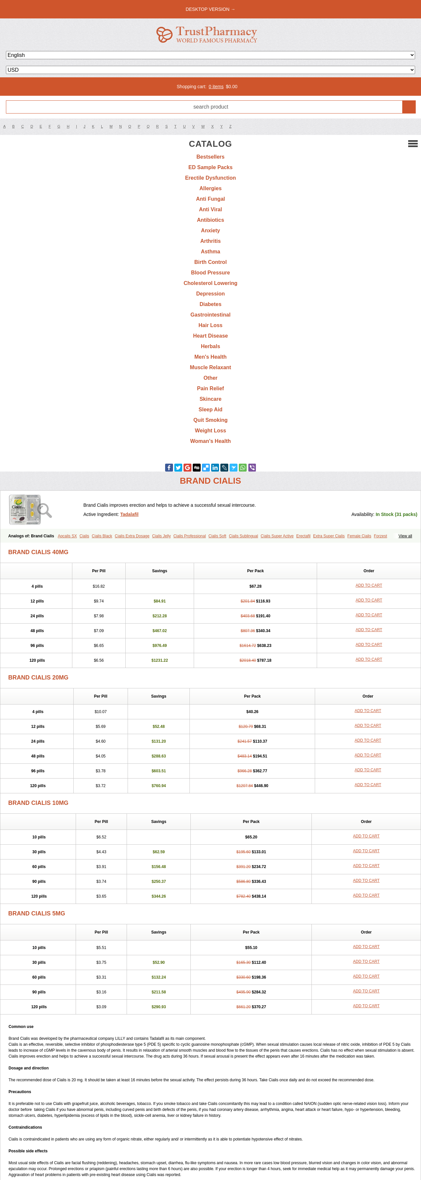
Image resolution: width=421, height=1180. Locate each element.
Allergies (210, 188)
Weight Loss (210, 430)
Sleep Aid (210, 409)
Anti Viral (210, 209)
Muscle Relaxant (210, 367)
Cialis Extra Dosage (132, 536)
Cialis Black (102, 536)
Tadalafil (129, 514)
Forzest (380, 536)
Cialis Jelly (161, 536)
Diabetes (211, 304)
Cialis (84, 536)
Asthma (210, 251)
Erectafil (303, 536)
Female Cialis (359, 536)
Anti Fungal (210, 199)
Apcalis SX (67, 536)
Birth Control (210, 262)
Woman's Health (210, 441)
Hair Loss (211, 325)
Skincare (211, 399)
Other (211, 378)
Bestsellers (210, 157)
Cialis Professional (189, 536)
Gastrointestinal (210, 315)
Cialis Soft (217, 536)
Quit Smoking (210, 420)
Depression (210, 293)
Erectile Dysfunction (210, 178)
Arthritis (210, 241)
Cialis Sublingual (243, 536)
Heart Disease (210, 336)
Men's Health (210, 357)
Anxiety (210, 230)
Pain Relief (210, 388)
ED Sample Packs (210, 167)
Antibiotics (210, 220)
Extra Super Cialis (329, 536)
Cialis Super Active (277, 536)
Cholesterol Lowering (210, 283)
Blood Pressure (210, 272)
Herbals (210, 346)
